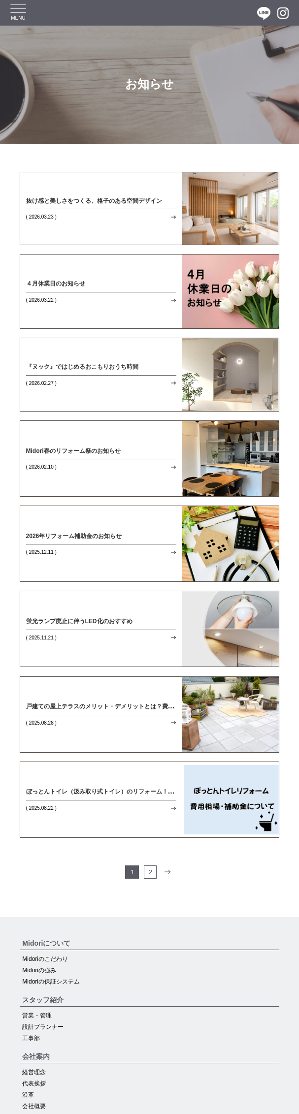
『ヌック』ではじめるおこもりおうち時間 (82, 366)
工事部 (31, 1038)
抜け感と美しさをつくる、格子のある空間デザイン (94, 200)
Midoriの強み (39, 970)
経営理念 (34, 1072)
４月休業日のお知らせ (55, 283)
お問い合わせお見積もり (65, 1101)
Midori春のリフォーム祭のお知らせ (73, 450)
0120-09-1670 (233, 1101)
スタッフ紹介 (43, 1000)
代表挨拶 (34, 1083)
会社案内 (36, 1056)
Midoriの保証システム (51, 981)
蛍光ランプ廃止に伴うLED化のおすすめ (79, 621)
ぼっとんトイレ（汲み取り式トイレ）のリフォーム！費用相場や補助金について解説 (138, 791)
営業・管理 (37, 1015)
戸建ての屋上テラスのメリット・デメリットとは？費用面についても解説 (123, 706)
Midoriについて (46, 943)
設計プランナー (43, 1026)
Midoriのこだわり (45, 958)
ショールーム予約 (149, 1101)
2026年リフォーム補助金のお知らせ (74, 536)
